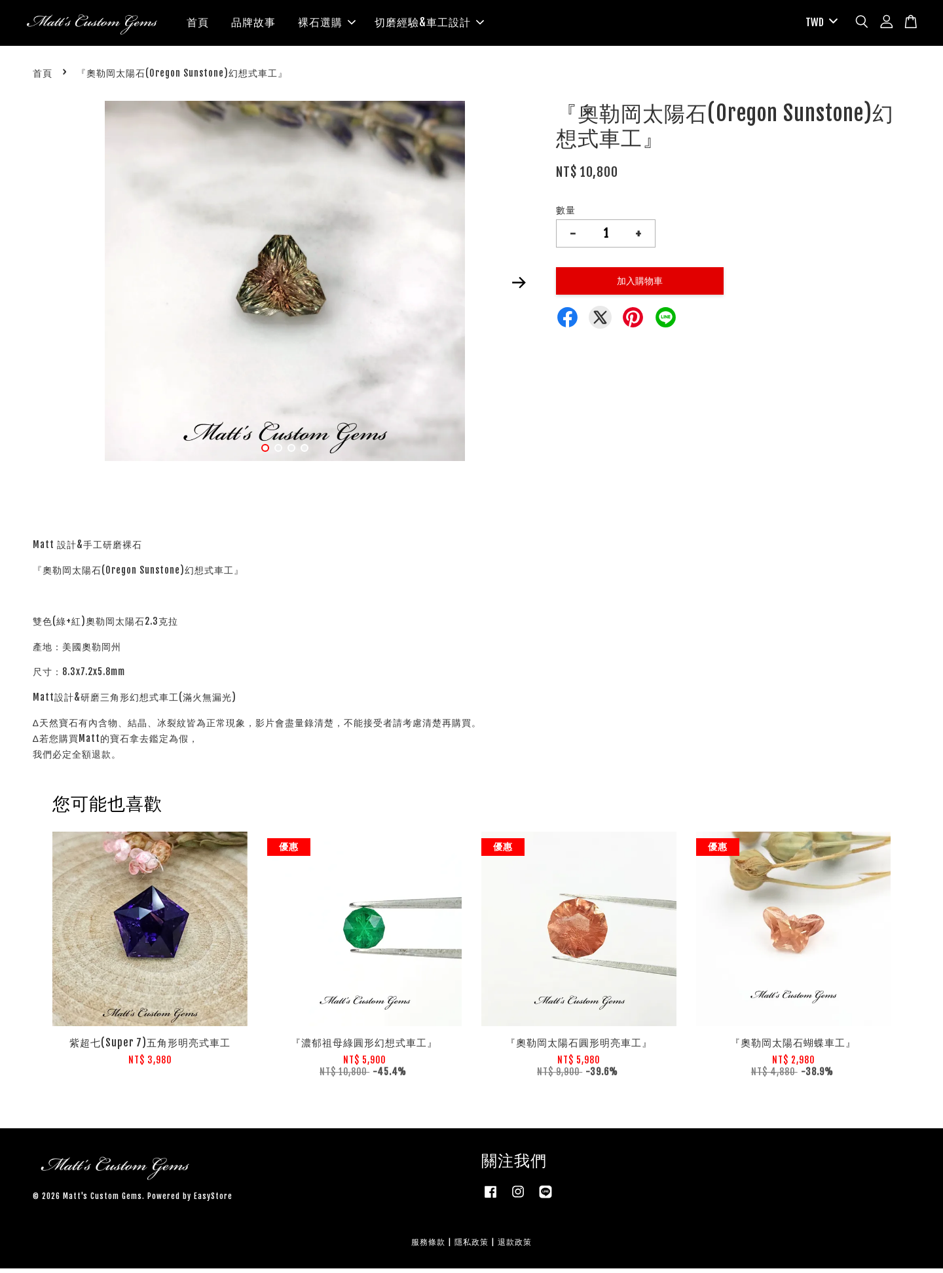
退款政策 (515, 1246)
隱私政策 (471, 1246)
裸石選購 (327, 24)
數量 (566, 215)
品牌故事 (253, 24)
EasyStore (213, 1201)
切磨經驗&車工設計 (429, 24)
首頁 (198, 24)
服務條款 (428, 1246)
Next (518, 287)
